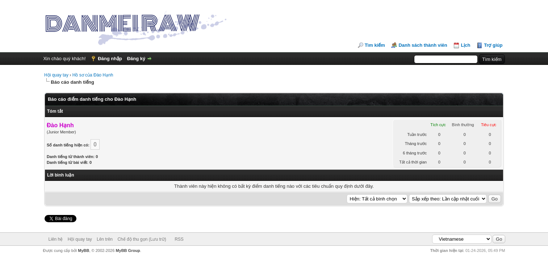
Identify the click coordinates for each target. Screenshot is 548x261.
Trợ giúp (493, 45)
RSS (179, 239)
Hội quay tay (56, 75)
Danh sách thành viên (422, 45)
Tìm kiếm (375, 45)
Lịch (465, 45)
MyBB (83, 250)
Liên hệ (56, 239)
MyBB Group (128, 250)
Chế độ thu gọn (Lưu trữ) (141, 239)
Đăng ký (136, 58)
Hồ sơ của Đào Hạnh (92, 75)
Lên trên (105, 239)
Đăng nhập (110, 58)
